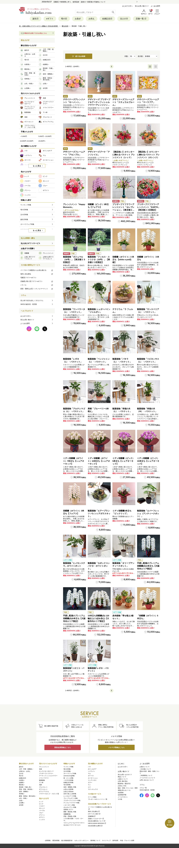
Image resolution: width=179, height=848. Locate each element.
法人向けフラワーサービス (72, 825)
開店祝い (22, 784)
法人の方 (124, 19)
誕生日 (36, 19)
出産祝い (22, 780)
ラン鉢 (41, 782)
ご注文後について (145, 769)
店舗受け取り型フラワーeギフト (36, 281)
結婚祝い (22, 782)
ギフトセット (43, 789)
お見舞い (22, 802)
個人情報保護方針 (67, 840)
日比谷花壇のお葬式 (95, 825)
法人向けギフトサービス (30, 243)
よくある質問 (155, 6)
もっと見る (37, 166)
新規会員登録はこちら (62, 747)
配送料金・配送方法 (124, 783)
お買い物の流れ (123, 781)
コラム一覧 (143, 787)
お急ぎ (78, 19)
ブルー (41, 812)
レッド (41, 801)
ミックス (42, 819)
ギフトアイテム (44, 791)
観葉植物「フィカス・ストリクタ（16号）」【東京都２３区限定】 (99, 260)
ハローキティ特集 (69, 805)
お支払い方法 (122, 785)
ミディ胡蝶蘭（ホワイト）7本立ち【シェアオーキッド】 (73, 461)
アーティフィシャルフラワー (48, 775)
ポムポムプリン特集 (70, 807)
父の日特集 (67, 771)
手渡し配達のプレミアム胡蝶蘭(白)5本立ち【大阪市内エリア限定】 (74, 618)
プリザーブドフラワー (46, 773)
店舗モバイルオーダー (96, 818)
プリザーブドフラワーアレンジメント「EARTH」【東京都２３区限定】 (148, 207)
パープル (42, 810)
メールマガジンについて (147, 778)
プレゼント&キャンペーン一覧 (97, 799)
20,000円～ (42, 141)
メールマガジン (123, 797)
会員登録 (120, 792)
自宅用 (21, 805)
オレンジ (42, 808)
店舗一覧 (141, 19)
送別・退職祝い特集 (70, 787)
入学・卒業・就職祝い (26, 769)
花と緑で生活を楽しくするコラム (31, 300)
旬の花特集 (67, 784)
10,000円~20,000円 (26, 141)
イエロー (42, 806)
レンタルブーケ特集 (70, 796)
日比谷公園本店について (96, 821)
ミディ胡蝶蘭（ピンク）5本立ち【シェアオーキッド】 (123, 461)
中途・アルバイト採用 (127, 840)
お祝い (21, 800)
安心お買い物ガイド (142, 6)
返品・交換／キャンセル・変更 (128, 788)
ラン (89, 784)
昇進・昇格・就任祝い (26, 789)
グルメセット (43, 787)
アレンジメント (44, 766)
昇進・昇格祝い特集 (70, 816)
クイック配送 (92, 797)
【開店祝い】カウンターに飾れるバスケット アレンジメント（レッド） (123, 155)
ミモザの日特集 (68, 780)
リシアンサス (92, 780)
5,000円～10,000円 (44, 136)
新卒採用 (115, 840)
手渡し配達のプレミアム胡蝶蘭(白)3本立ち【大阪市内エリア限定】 (148, 566)
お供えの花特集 (68, 789)
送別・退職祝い (24, 791)
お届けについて (123, 779)
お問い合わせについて (147, 780)
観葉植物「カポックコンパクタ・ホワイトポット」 (99, 566)
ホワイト (42, 817)
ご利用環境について (146, 775)
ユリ (89, 787)
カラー (90, 782)
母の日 (64, 19)
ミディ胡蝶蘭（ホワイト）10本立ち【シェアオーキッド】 (99, 461)
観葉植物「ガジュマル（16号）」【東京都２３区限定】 (74, 260)
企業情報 (48, 840)
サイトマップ (106, 840)
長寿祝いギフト (68, 809)
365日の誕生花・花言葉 (28, 304)
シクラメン (91, 771)
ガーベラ (91, 775)
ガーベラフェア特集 (70, 773)
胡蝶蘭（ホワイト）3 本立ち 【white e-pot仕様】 (123, 260)
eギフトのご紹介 (94, 814)
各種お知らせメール (124, 790)
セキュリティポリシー (81, 840)
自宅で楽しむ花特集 (70, 793)
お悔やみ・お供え (24, 771)
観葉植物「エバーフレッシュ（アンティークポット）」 (148, 514)
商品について (122, 776)
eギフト (49, 19)
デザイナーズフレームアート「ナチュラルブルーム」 (123, 102)
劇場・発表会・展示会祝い (27, 796)
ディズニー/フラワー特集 (71, 802)
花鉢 (40, 784)
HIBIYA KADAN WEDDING (97, 823)
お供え (92, 19)
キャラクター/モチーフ (46, 771)
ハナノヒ (36, 285)
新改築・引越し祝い (25, 787)
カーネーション (93, 778)
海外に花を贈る (36, 274)
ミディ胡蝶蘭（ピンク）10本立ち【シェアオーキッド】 (148, 461)
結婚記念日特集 (68, 782)
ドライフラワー (44, 778)
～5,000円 (23, 136)
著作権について (95, 840)
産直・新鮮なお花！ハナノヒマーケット (36, 289)
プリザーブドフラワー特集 (72, 800)
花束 (40, 769)
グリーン (42, 815)
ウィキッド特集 (68, 766)
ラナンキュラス (93, 789)
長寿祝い (22, 793)
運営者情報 (55, 840)
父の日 (21, 773)
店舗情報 (92, 816)
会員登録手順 (122, 794)
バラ (89, 766)
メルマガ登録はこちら (116, 747)
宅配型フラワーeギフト (28, 277)
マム (89, 773)
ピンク (41, 803)
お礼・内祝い (23, 798)
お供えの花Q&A (68, 791)
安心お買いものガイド (125, 774)
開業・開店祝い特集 (70, 811)
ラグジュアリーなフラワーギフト (74, 823)
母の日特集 (67, 769)
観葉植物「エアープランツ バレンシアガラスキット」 (99, 514)
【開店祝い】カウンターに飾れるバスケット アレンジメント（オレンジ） (148, 155)
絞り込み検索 (78, 56)
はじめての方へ (127, 6)
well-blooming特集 (69, 775)
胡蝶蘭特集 (67, 814)
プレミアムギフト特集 (71, 798)
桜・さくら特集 (68, 778)
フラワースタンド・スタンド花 (49, 793)
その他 (120, 799)
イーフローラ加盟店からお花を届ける (36, 270)
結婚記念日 (107, 19)
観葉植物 (42, 780)
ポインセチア (92, 769)
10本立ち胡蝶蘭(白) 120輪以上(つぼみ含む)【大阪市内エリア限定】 (98, 618)
